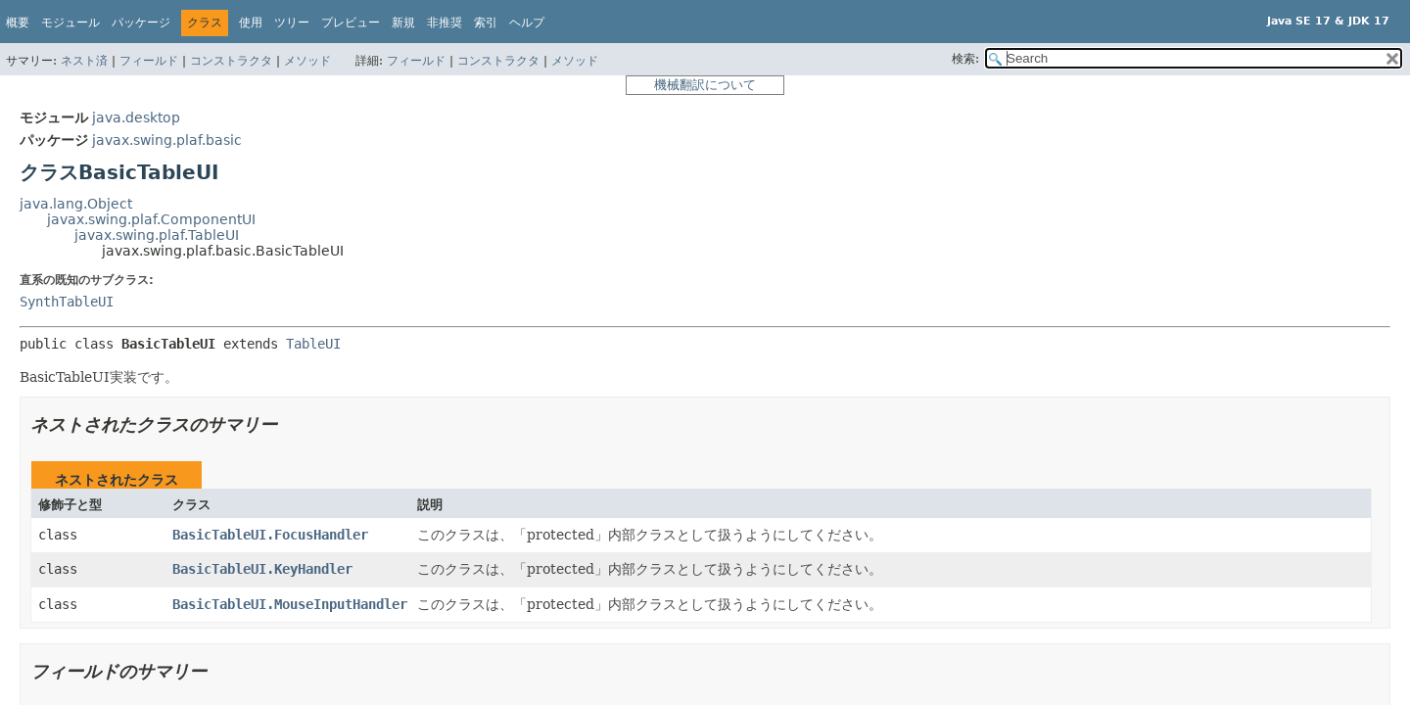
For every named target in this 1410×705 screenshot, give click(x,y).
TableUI (313, 344)
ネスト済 (84, 61)
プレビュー (350, 22)
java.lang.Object (76, 204)
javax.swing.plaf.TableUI (156, 235)
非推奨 (444, 22)
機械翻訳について (705, 84)
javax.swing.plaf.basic (167, 140)
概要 (17, 22)
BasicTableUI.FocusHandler (270, 534)
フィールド (148, 61)
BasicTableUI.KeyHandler (262, 569)
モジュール (70, 22)
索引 (485, 22)
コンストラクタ (231, 61)
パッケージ (141, 22)
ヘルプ (526, 22)
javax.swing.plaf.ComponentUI (151, 219)
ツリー (291, 22)
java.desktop (136, 117)
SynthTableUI (67, 301)
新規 (403, 22)
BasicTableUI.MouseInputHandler (289, 604)
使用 (250, 22)
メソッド (307, 61)
